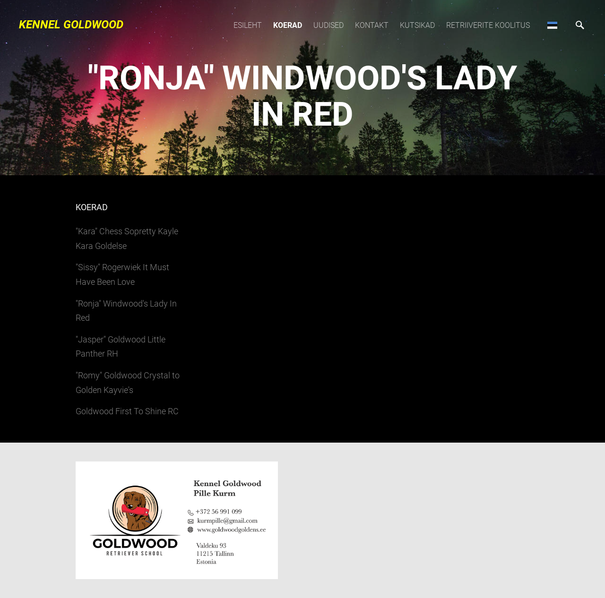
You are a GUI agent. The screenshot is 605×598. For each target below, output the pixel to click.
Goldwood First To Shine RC (127, 411)
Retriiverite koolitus (488, 25)
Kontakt (372, 25)
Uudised (328, 25)
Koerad (287, 25)
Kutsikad (417, 25)
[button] (552, 25)
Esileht (247, 25)
